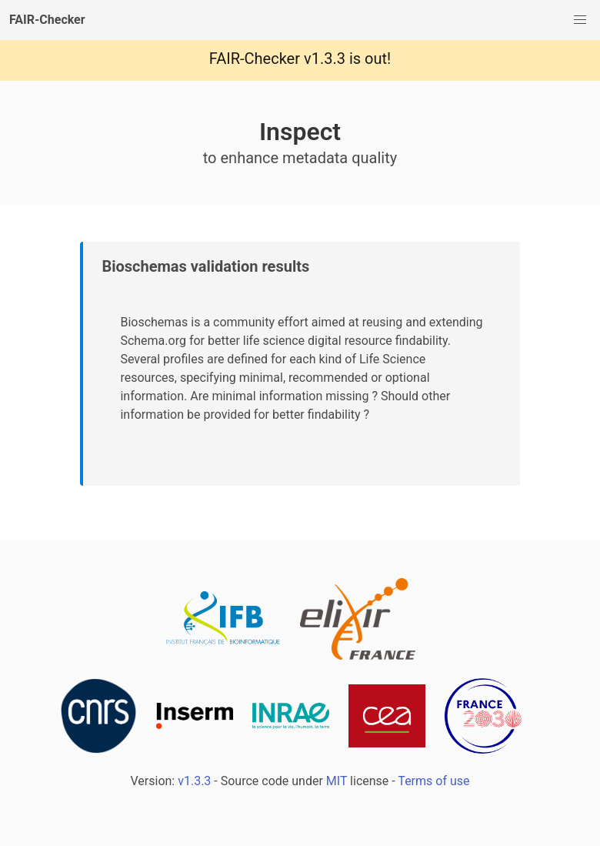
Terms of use (433, 781)
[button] (580, 20)
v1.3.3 (324, 58)
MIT (336, 781)
